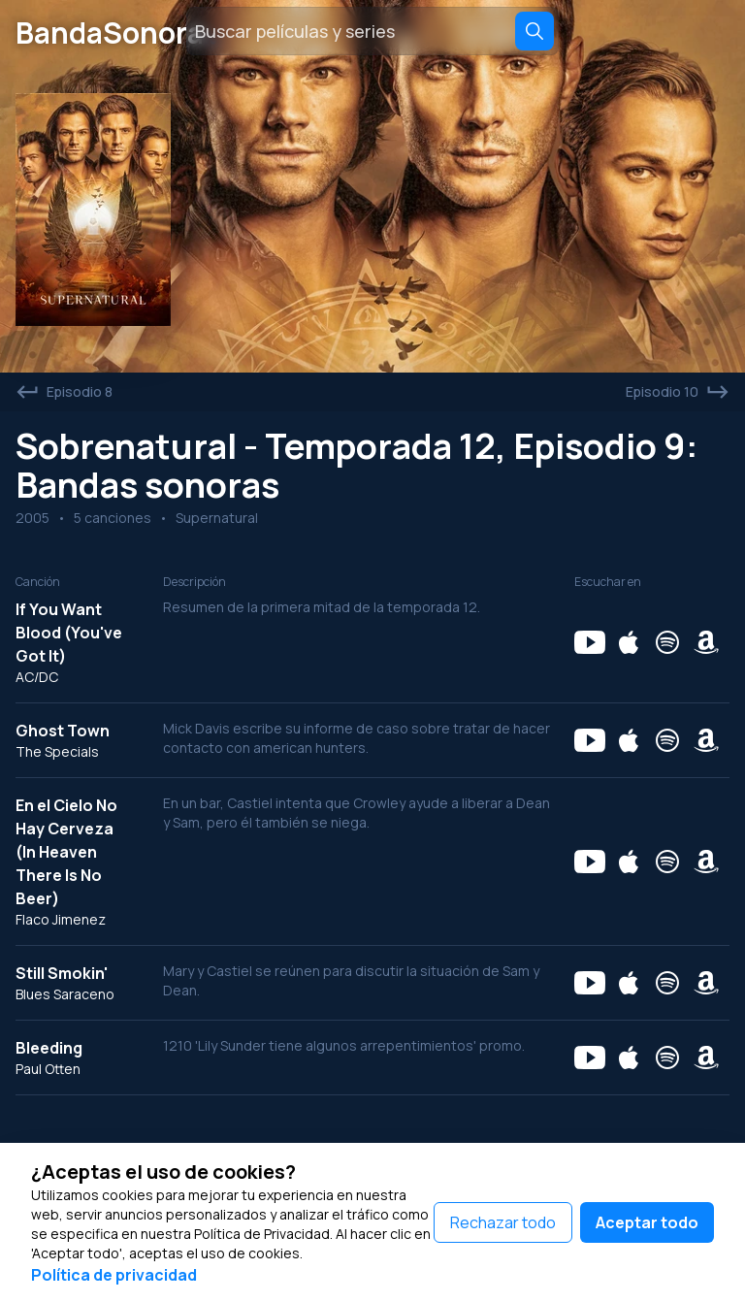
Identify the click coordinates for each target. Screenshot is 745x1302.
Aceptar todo (647, 1222)
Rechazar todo (503, 1222)
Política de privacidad (114, 1275)
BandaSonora (120, 31)
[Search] (534, 31)
